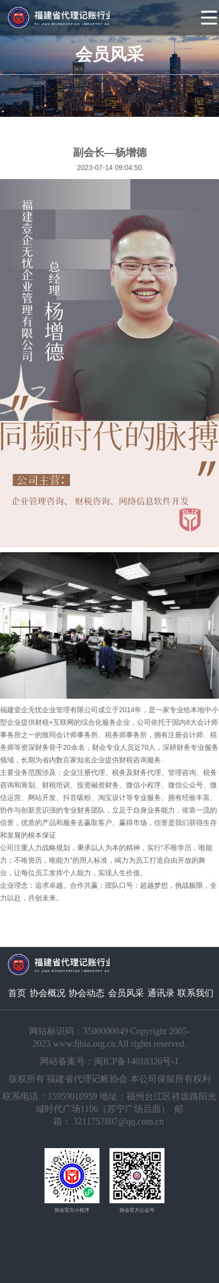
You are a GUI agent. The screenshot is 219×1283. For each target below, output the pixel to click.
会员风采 (126, 993)
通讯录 (161, 993)
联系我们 (196, 993)
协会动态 (86, 993)
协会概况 (48, 993)
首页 (17, 993)
